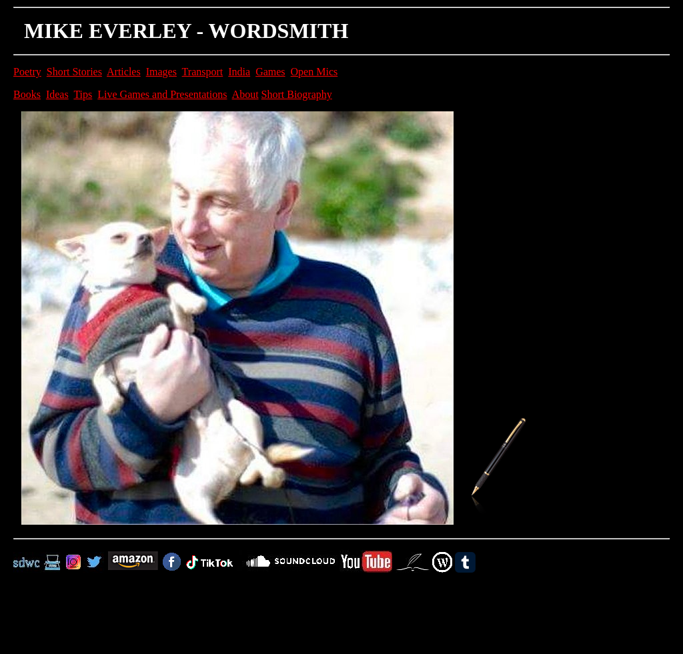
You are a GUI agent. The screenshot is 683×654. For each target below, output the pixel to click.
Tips (82, 94)
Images (161, 71)
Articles (124, 71)
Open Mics (314, 71)
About (245, 94)
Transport (202, 71)
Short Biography (296, 94)
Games (270, 71)
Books (27, 94)
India (239, 71)
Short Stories (74, 71)
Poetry (27, 71)
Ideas (57, 94)
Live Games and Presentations (162, 94)
